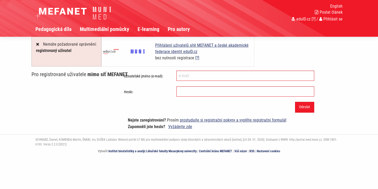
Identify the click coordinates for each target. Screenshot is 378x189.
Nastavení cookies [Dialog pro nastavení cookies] (268, 151)
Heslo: (128, 92)
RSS (251, 151)
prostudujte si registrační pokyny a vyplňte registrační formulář (233, 120)
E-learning (148, 29)
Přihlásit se (331, 19)
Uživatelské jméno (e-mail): (143, 76)
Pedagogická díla (53, 29)
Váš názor (240, 151)
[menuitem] (57, 29)
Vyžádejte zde (180, 126)
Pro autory (179, 29)
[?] (314, 19)
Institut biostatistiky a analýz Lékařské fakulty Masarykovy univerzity (152, 151)
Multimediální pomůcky (104, 29)
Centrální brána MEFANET (215, 151)
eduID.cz (301, 19)
